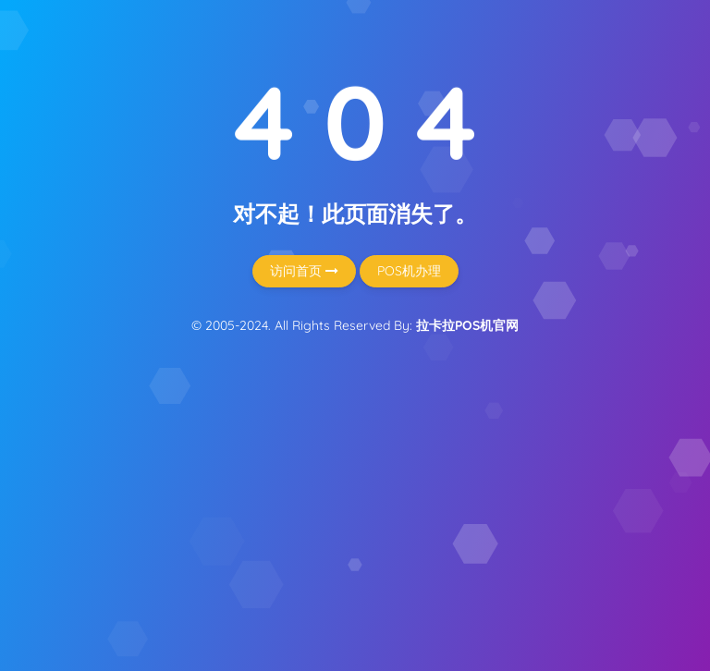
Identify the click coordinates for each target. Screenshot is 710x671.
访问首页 (304, 270)
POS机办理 (409, 270)
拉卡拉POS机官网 (467, 325)
